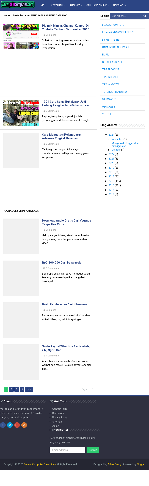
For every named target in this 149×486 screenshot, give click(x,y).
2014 (112, 188)
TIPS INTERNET (110, 77)
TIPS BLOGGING (111, 69)
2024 (112, 134)
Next (29, 405)
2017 (112, 175)
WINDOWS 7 (108, 99)
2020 (112, 162)
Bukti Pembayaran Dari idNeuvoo (67, 319)
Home (7, 15)
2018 (112, 171)
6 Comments (52, 120)
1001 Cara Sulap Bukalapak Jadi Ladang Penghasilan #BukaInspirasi (66, 110)
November (118, 139)
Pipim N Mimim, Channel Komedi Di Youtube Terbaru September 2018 (67, 29)
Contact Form (60, 424)
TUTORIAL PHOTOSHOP (115, 91)
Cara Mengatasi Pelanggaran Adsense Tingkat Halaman (64, 148)
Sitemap (57, 437)
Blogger (141, 480)
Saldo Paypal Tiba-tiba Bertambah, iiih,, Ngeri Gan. (63, 363)
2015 (112, 184)
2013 (112, 193)
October (116, 149)
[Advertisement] (48, 80)
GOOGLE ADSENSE (112, 62)
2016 (112, 180)
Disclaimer (58, 429)
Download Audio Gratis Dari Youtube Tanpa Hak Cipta (63, 235)
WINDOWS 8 (108, 106)
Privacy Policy (60, 433)
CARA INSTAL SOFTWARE (116, 47)
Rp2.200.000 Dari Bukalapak (63, 276)
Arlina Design (115, 480)
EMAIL (105, 54)
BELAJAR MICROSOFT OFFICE (119, 32)
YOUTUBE (107, 114)
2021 (112, 158)
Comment (51, 39)
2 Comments (52, 282)
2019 (112, 167)
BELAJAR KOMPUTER (114, 24)
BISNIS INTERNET (112, 39)
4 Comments (52, 371)
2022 (112, 154)
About (55, 441)
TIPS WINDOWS (110, 84)
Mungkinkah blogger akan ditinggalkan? (126, 144)
